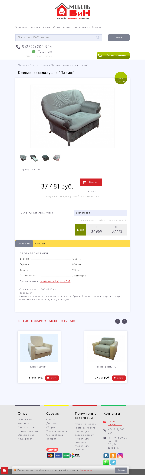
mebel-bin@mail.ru (115, 423)
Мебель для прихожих (82, 440)
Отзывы (40, 244)
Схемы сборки (55, 435)
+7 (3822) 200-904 (117, 431)
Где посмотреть (82, 27)
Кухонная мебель (85, 424)
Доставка (35, 27)
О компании (21, 27)
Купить (93, 182)
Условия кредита (56, 431)
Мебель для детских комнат (84, 433)
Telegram (45, 51)
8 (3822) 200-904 (37, 47)
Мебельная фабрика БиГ (55, 281)
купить (53, 377)
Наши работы (26, 439)
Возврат (67, 27)
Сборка (56, 27)
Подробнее (85, 470)
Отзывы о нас (26, 435)
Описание (24, 244)
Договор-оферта (28, 431)
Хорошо (121, 470)
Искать (119, 37)
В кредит (92, 191)
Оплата (46, 27)
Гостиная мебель (85, 428)
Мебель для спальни (82, 447)
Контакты (97, 27)
